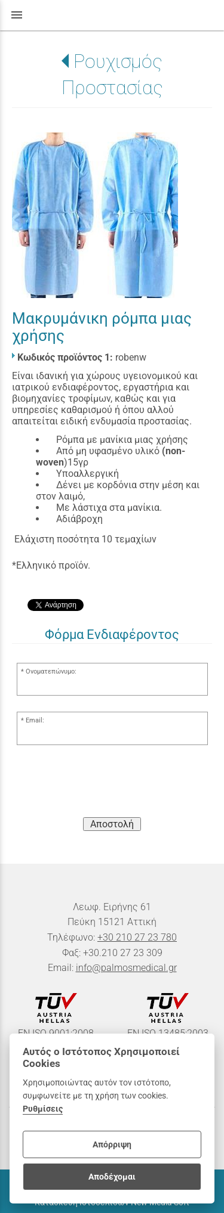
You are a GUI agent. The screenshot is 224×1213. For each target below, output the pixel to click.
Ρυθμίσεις (43, 1109)
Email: (35, 720)
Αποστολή (112, 824)
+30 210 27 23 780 (137, 937)
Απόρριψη (112, 1144)
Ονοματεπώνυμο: (51, 671)
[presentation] (112, 784)
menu (17, 15)
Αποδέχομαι (112, 1176)
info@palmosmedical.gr (126, 967)
